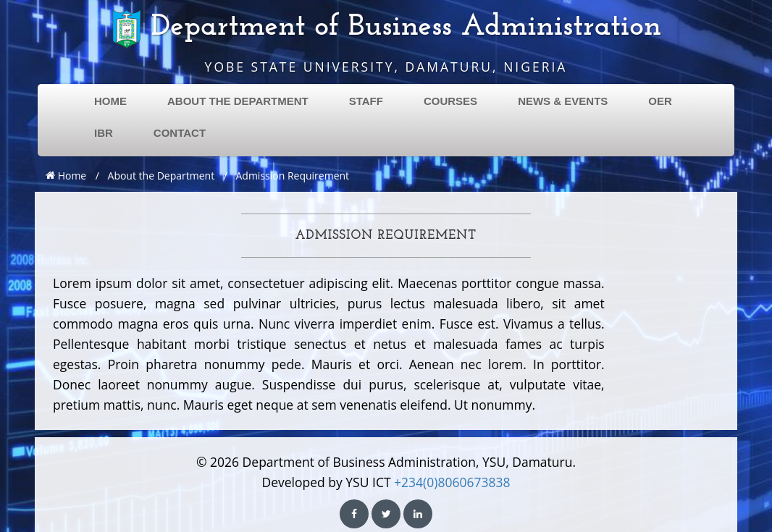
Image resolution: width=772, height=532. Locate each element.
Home (66, 175)
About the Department (161, 175)
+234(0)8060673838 (452, 482)
